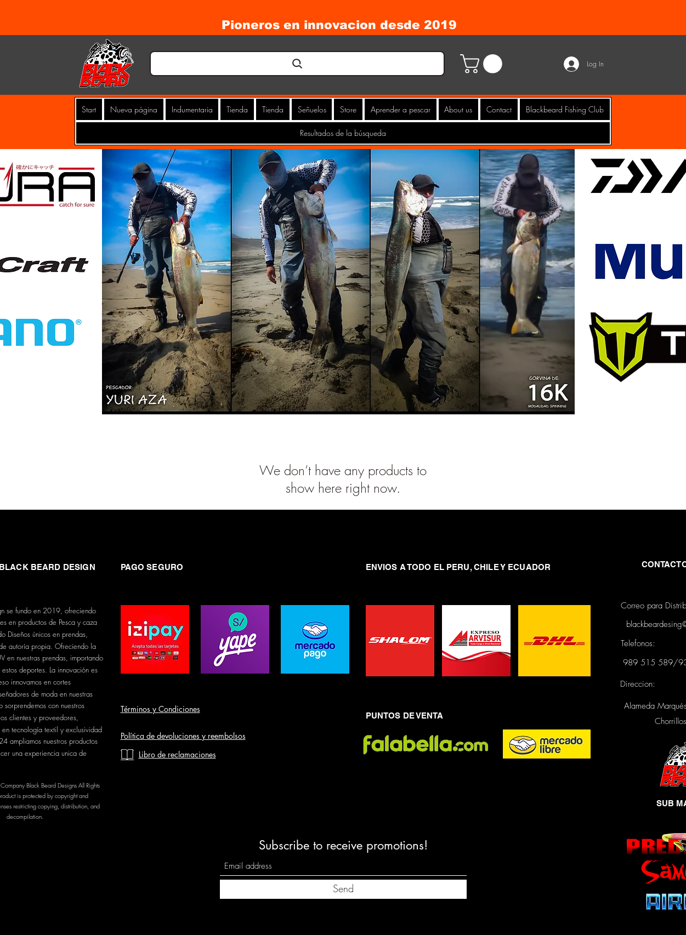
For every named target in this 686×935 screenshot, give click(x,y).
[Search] (297, 63)
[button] (483, 63)
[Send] (343, 889)
